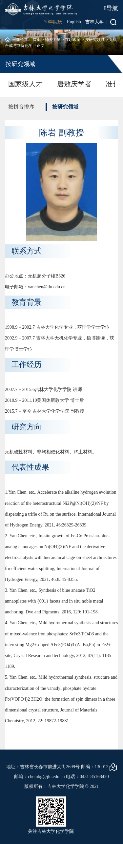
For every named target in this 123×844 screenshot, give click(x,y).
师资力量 (53, 39)
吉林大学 (94, 21)
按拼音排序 (21, 107)
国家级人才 (25, 84)
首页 (37, 39)
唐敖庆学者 (74, 84)
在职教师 (73, 39)
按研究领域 (95, 39)
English (74, 21)
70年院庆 (53, 21)
